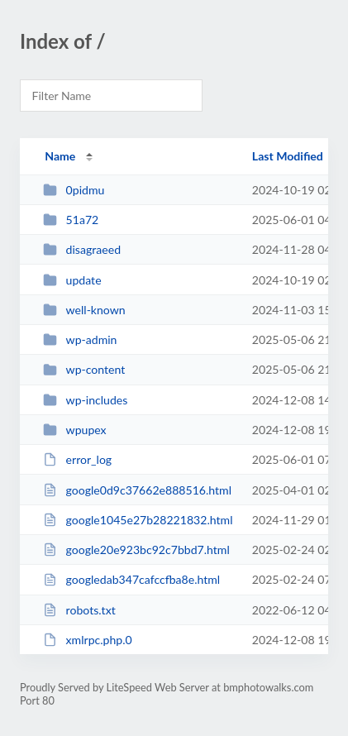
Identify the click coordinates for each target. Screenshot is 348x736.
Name (60, 156)
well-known (84, 310)
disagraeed (82, 249)
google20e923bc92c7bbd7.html (136, 549)
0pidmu (73, 190)
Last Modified (287, 156)
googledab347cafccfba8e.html (131, 579)
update (72, 280)
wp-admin (80, 339)
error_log (77, 459)
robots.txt (79, 610)
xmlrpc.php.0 (87, 640)
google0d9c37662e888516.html (137, 490)
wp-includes (85, 400)
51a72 (70, 220)
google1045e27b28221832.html (137, 520)
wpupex (74, 430)
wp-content (84, 369)
